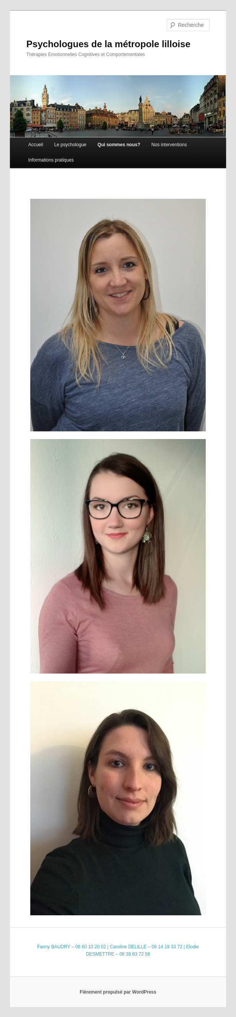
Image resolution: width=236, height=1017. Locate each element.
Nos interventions (169, 144)
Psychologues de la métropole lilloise (108, 44)
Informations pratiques (51, 160)
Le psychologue (70, 144)
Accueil (35, 144)
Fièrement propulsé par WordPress (118, 992)
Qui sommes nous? (119, 144)
